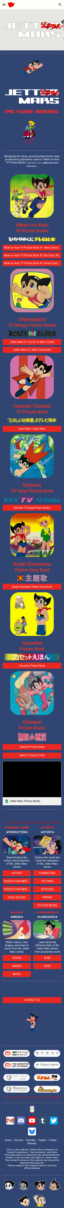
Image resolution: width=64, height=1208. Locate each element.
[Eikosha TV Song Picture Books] (32, 508)
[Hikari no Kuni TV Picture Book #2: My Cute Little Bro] (32, 255)
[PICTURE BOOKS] (47, 905)
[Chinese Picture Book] (32, 747)
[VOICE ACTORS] (17, 897)
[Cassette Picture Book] (32, 666)
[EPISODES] (47, 889)
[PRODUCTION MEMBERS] (17, 889)
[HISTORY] (17, 873)
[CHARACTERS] (47, 873)
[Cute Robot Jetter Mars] (32, 429)
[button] (4, 4)
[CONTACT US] (32, 1000)
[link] (32, 783)
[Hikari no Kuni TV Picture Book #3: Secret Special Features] (32, 263)
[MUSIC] (17, 974)
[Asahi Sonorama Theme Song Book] (32, 587)
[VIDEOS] (17, 958)
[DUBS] (47, 958)
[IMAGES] (17, 966)
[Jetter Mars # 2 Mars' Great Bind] (32, 350)
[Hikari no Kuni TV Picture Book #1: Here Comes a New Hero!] (32, 247)
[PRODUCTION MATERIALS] (17, 881)
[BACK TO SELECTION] (32, 755)
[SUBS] (47, 966)
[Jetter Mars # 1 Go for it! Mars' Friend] (32, 342)
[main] (32, 162)
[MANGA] (47, 897)
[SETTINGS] (47, 881)
